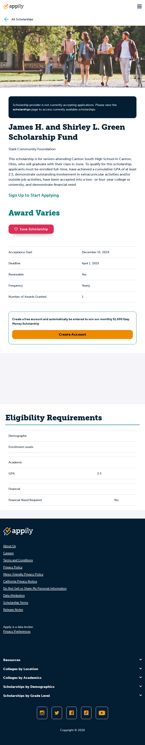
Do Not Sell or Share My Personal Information (35, 588)
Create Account (72, 334)
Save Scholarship (31, 229)
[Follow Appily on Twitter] (57, 713)
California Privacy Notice (20, 581)
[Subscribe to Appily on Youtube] (102, 713)
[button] (17, 229)
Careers (8, 553)
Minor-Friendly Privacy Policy (23, 574)
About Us (9, 546)
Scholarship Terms (15, 602)
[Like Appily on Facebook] (71, 713)
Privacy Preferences (16, 631)
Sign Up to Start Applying (34, 195)
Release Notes (13, 609)
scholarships (21, 109)
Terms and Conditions (18, 560)
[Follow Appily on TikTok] (86, 713)
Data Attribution (14, 595)
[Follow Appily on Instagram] (42, 713)
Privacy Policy (12, 567)
